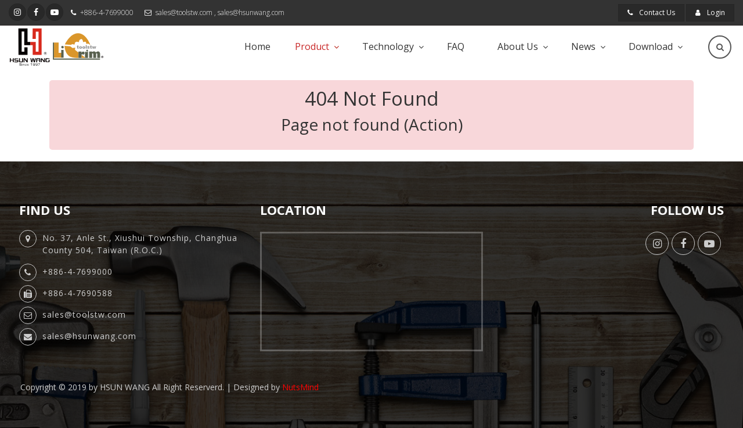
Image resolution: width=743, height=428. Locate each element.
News (583, 46)
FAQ (455, 46)
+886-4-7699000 (107, 12)
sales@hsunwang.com (251, 12)
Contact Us (651, 12)
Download (651, 46)
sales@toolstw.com (184, 12)
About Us (517, 46)
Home (257, 46)
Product (312, 46)
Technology (388, 46)
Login (710, 12)
